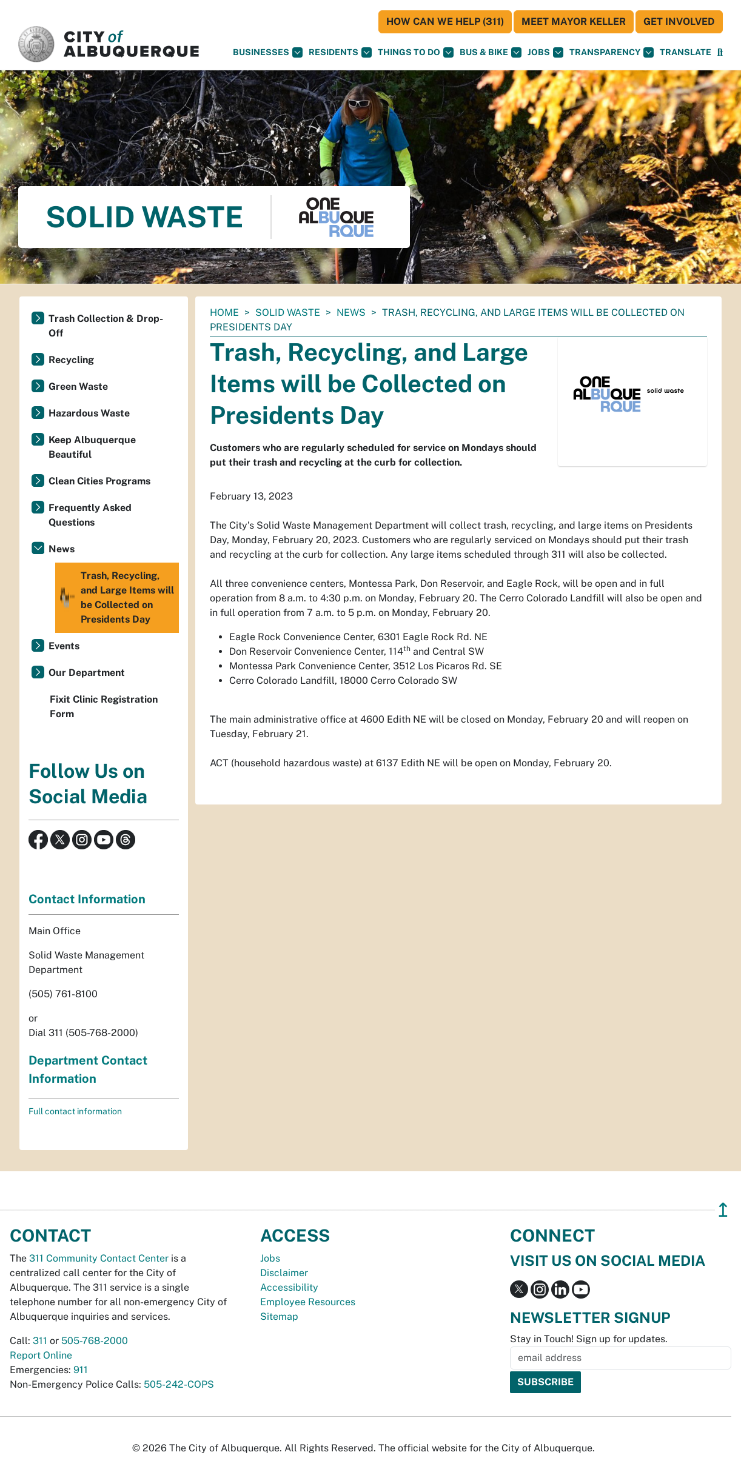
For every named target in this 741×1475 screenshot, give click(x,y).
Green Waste (78, 386)
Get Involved (679, 21)
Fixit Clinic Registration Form (104, 707)
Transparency (611, 52)
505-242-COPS (179, 1384)
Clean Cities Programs (99, 481)
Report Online (41, 1355)
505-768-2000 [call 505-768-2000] (94, 1340)
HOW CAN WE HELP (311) (445, 21)
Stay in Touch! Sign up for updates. (589, 1339)
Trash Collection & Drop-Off (106, 326)
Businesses (268, 52)
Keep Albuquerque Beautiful (92, 447)
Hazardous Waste (89, 413)
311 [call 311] (40, 1340)
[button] (685, 52)
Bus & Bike (490, 52)
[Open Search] (720, 52)
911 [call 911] (80, 1370)
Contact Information (87, 899)
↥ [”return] (723, 1210)
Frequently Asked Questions (90, 515)
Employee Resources (307, 1302)
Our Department (87, 672)
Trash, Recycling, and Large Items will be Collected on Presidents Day (116, 598)
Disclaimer (284, 1273)
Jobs (545, 52)
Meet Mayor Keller (573, 21)
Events (64, 646)
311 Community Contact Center (99, 1258)
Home (224, 312)
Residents (340, 52)
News (351, 312)
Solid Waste (287, 312)
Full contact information (75, 1111)
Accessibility (289, 1287)
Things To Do (416, 52)
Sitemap (279, 1316)
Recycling (71, 360)
